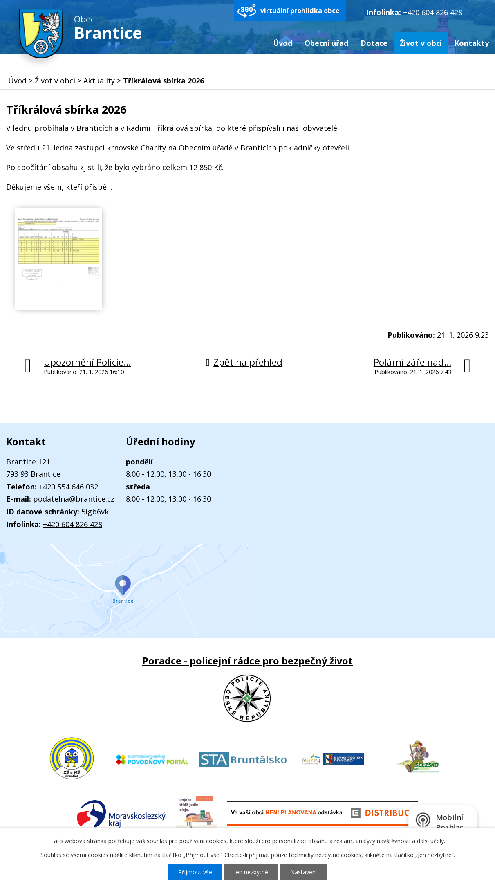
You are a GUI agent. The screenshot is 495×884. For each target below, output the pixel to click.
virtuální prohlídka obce (300, 10)
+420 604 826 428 (432, 12)
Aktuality (99, 80)
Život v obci (421, 43)
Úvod (282, 43)
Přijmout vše (195, 872)
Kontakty (471, 43)
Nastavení (303, 872)
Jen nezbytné (251, 872)
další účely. (431, 841)
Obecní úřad (326, 43)
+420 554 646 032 (68, 486)
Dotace (374, 43)
